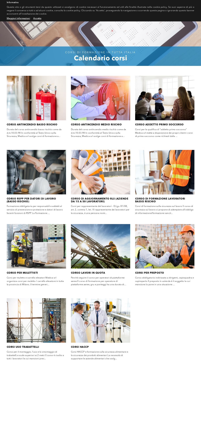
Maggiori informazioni (18, 18)
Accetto (37, 18)
